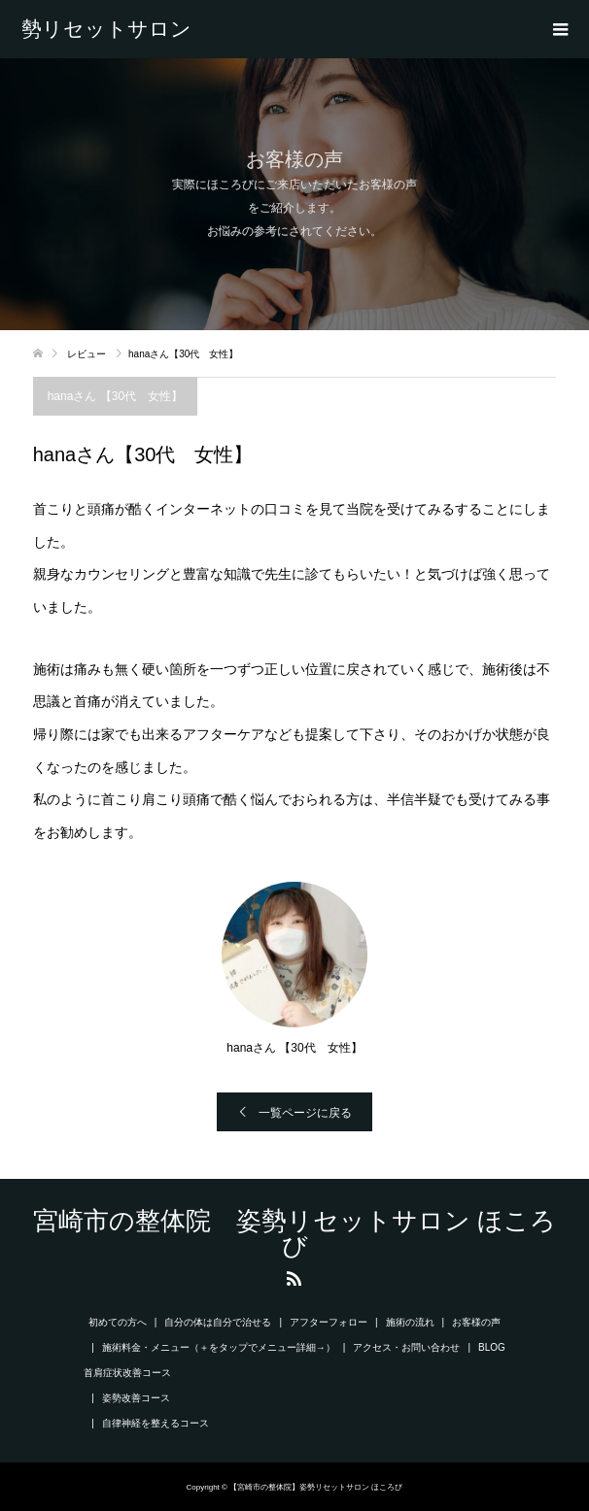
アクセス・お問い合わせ (406, 1347)
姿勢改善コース (136, 1398)
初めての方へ (117, 1322)
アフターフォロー (328, 1322)
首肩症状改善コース (127, 1372)
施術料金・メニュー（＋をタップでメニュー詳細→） (218, 1347)
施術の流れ (410, 1322)
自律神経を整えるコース (155, 1423)
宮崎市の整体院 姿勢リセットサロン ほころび (113, 29)
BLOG (491, 1347)
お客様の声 (476, 1322)
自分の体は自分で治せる (217, 1322)
